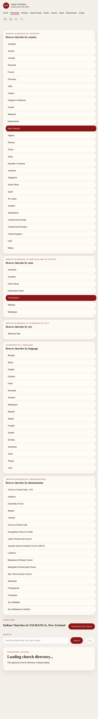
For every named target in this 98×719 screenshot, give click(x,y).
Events (54, 13)
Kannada (12, 390)
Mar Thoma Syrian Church (20, 574)
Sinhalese (12, 447)
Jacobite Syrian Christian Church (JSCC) (26, 546)
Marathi (11, 412)
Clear (89, 640)
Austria (11, 51)
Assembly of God (15, 504)
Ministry (24, 13)
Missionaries (71, 13)
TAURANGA (13, 298)
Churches (14, 13)
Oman (10, 149)
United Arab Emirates (17, 227)
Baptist (11, 511)
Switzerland (13, 213)
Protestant (12, 595)
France (11, 72)
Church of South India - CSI (20, 490)
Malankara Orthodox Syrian (20, 560)
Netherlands (13, 121)
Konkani (11, 397)
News (61, 13)
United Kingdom (15, 234)
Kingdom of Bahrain (17, 100)
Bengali (11, 355)
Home (5, 13)
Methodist (12, 581)
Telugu (11, 461)
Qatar (10, 157)
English (11, 369)
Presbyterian (13, 588)
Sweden (11, 206)
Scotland (12, 171)
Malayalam (13, 405)
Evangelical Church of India (20, 532)
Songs (81, 13)
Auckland (12, 270)
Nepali (11, 419)
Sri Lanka (12, 199)
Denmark (12, 65)
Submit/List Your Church (81, 626)
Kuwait (11, 107)
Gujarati (11, 376)
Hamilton (12, 277)
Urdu (10, 468)
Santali (11, 433)
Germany (12, 79)
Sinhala (11, 440)
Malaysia (12, 114)
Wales (10, 248)
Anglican (12, 497)
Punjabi (11, 426)
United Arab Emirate (17, 220)
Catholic (11, 518)
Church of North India (17, 525)
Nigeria (11, 135)
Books (46, 13)
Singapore (12, 178)
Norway (11, 142)
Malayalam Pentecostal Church (22, 567)
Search (77, 640)
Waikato (11, 305)
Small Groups (36, 13)
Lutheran (12, 553)
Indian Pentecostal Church (20, 539)
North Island (13, 284)
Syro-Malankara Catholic (19, 609)
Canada (11, 58)
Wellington (12, 312)
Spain (10, 192)
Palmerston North (16, 291)
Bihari (10, 362)
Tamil (10, 454)
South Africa (13, 185)
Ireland (11, 93)
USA (10, 241)
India (10, 86)
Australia (12, 44)
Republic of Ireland (16, 164)
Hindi (10, 383)
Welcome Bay (14, 334)
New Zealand (14, 128)
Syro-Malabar (14, 602)
